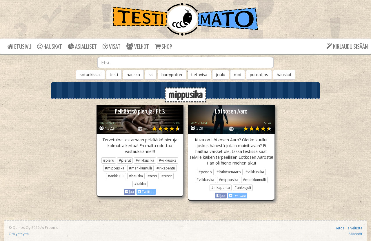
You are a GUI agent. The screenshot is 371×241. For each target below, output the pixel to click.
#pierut (125, 160)
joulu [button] (220, 74)
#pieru (108, 160)
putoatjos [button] (259, 74)
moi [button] (237, 74)
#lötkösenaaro (229, 171)
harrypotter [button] (172, 74)
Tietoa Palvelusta (348, 228)
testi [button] (114, 74)
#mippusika (114, 168)
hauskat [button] (284, 74)
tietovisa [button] (199, 74)
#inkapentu (166, 168)
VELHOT (137, 46)
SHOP (163, 46)
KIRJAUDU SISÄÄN (347, 46)
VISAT (112, 46)
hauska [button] (133, 74)
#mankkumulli (140, 168)
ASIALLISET (82, 46)
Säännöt (355, 233)
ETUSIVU (19, 46)
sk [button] (151, 74)
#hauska (136, 176)
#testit (166, 176)
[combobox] (185, 62)
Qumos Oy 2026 (24, 227)
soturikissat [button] (90, 74)
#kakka (140, 183)
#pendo (205, 171)
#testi (152, 176)
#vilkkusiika (145, 160)
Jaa (129, 191)
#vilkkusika (168, 160)
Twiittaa (146, 191)
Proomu (51, 227)
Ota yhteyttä (19, 233)
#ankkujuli (116, 176)
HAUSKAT (49, 46)
